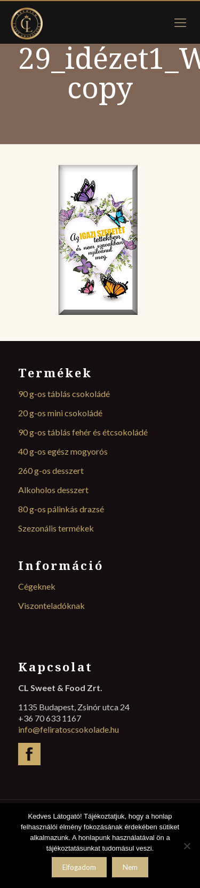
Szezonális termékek (56, 528)
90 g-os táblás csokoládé (64, 393)
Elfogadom (79, 867)
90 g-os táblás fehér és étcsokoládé (83, 432)
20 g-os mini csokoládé (60, 413)
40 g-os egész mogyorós (63, 451)
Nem (130, 867)
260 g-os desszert (51, 470)
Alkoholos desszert (53, 490)
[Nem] (186, 846)
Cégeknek (36, 586)
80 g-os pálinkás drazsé (61, 509)
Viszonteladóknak (51, 605)
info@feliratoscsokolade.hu (68, 729)
